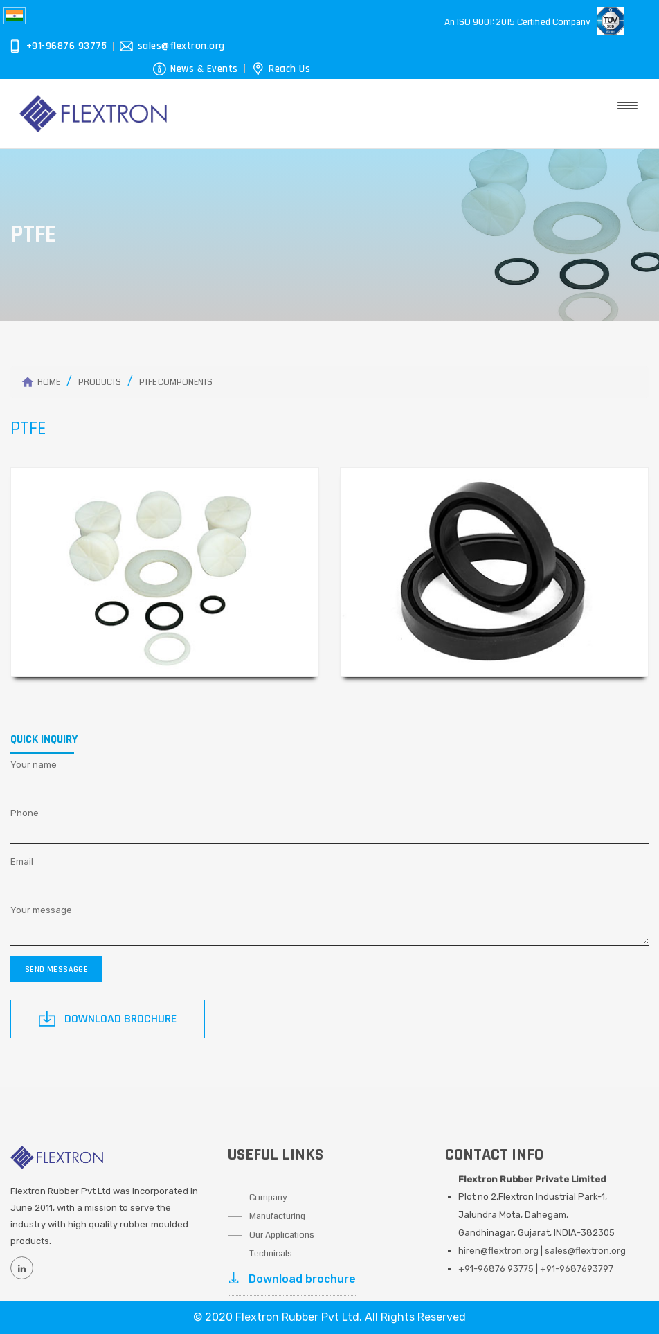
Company (268, 1197)
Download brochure (292, 1279)
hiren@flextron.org (498, 1250)
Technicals (270, 1253)
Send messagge (56, 969)
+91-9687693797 (576, 1268)
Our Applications (281, 1235)
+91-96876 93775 (496, 1268)
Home (48, 382)
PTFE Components (176, 382)
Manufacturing (277, 1216)
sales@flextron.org (585, 1250)
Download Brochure (108, 1019)
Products (99, 382)
